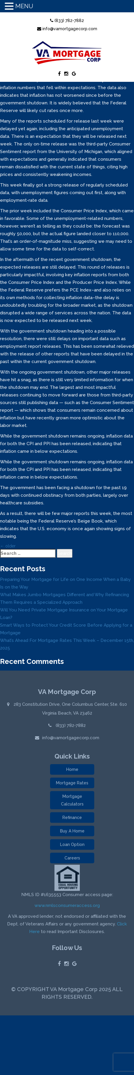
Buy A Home (72, 832)
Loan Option (72, 845)
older (8, 546)
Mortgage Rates (72, 784)
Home (72, 770)
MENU (24, 6)
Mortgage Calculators (72, 801)
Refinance (72, 818)
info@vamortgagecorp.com (67, 28)
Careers (72, 859)
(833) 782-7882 (67, 20)
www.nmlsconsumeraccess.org (67, 906)
